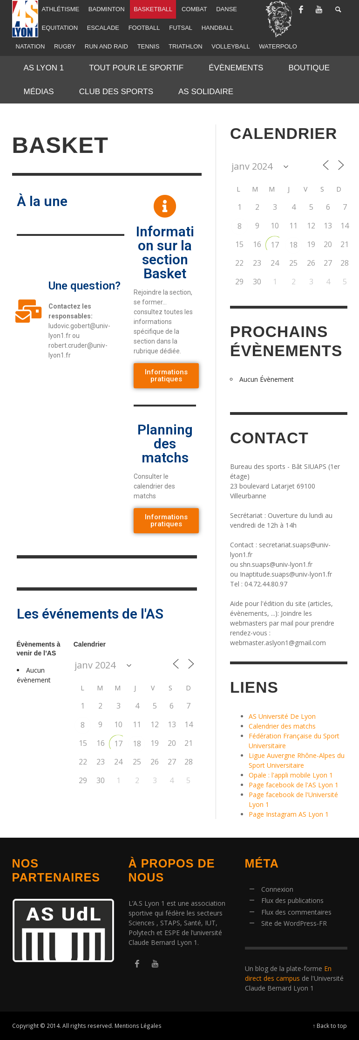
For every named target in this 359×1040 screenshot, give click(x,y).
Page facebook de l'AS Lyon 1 (294, 784)
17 (118, 743)
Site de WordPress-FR (294, 923)
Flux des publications (292, 900)
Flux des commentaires (296, 912)
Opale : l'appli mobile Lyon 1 (291, 775)
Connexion (277, 889)
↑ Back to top (330, 1025)
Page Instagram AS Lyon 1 (289, 814)
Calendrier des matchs (282, 726)
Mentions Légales (138, 1025)
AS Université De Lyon (282, 716)
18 (137, 743)
